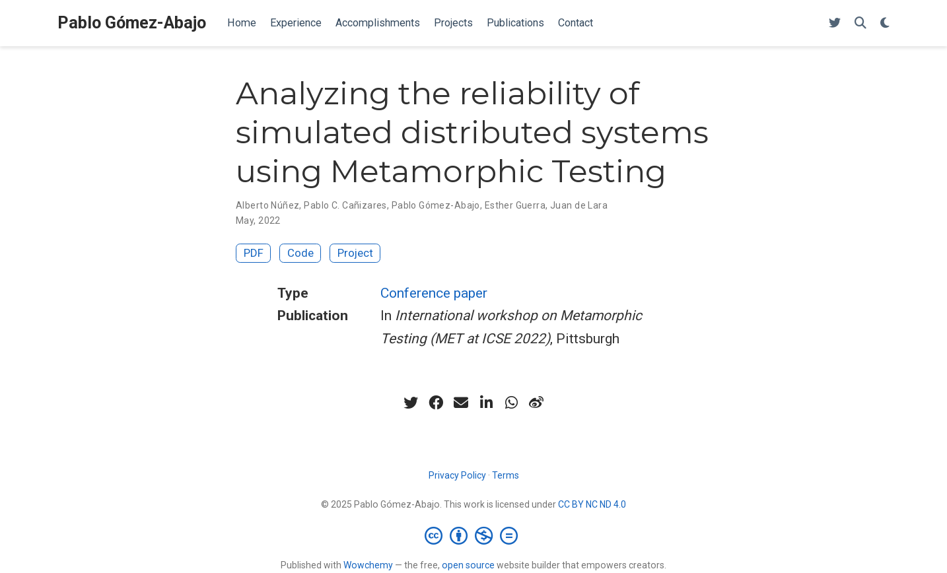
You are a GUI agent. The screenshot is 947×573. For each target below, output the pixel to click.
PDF (253, 252)
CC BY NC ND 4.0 (592, 504)
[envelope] (461, 403)
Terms (505, 475)
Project (355, 252)
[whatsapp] (511, 403)
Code (300, 252)
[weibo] (536, 403)
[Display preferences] (885, 23)
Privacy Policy (457, 475)
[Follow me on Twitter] (835, 23)
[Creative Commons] (474, 535)
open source (468, 565)
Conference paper (433, 293)
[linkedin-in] (486, 403)
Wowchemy (368, 565)
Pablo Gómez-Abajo (131, 22)
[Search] (860, 23)
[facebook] (436, 403)
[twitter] (411, 403)
